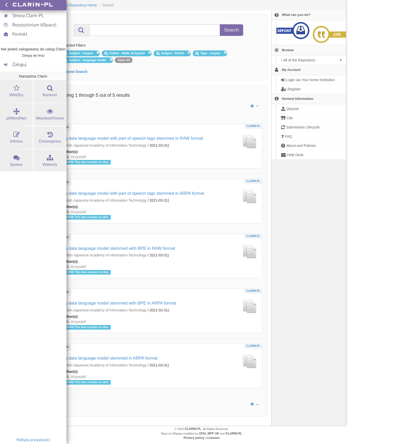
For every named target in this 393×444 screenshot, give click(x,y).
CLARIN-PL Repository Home (73, 5)
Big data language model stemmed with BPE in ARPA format (118, 303)
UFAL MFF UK (209, 433)
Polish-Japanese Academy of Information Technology (104, 145)
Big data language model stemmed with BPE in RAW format (118, 248)
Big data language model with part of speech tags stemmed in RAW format (132, 138)
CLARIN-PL (253, 126)
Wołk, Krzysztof (73, 157)
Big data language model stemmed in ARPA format (109, 358)
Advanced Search (73, 72)
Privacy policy (194, 438)
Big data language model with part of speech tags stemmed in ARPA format (132, 193)
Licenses (213, 438)
